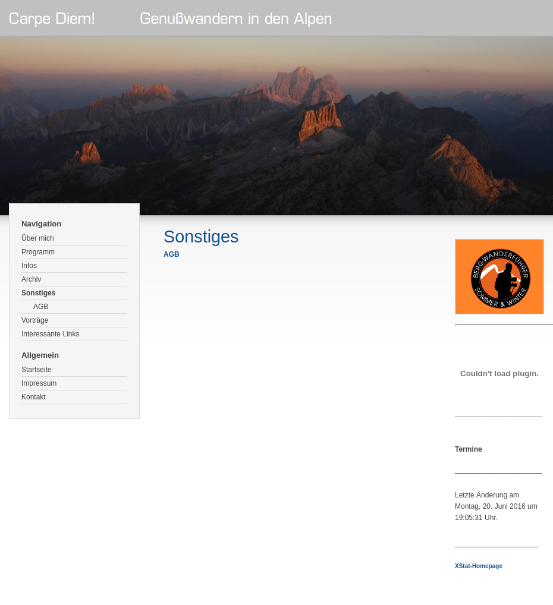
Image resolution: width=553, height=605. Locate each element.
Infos (29, 265)
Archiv (31, 279)
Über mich (37, 238)
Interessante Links (50, 334)
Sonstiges (38, 293)
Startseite (36, 369)
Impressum (38, 383)
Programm (38, 252)
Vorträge (34, 320)
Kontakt (33, 397)
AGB (40, 306)
